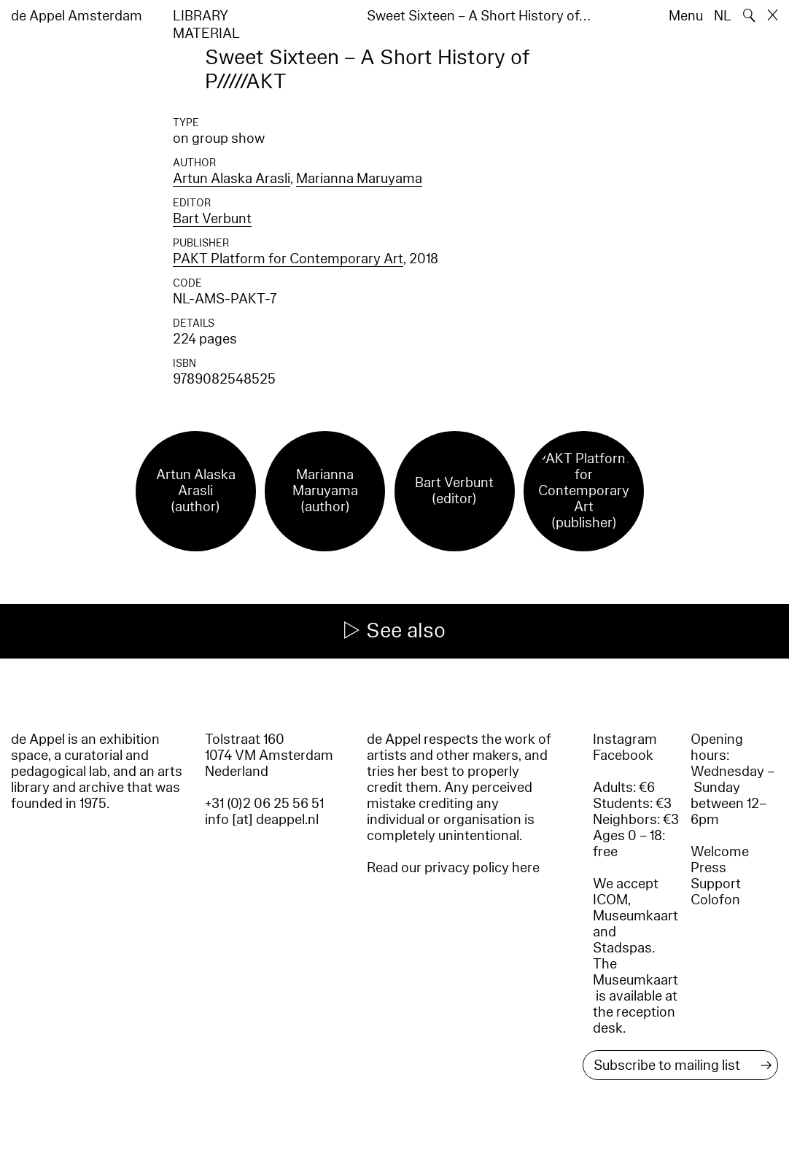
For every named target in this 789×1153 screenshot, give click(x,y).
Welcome (720, 851)
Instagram (625, 739)
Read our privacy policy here (453, 867)
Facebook (623, 755)
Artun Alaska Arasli (231, 178)
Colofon (715, 899)
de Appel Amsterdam (76, 16)
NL (722, 16)
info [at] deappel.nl (262, 819)
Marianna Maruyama (359, 178)
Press (708, 867)
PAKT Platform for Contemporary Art (288, 258)
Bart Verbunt (212, 218)
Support (716, 883)
